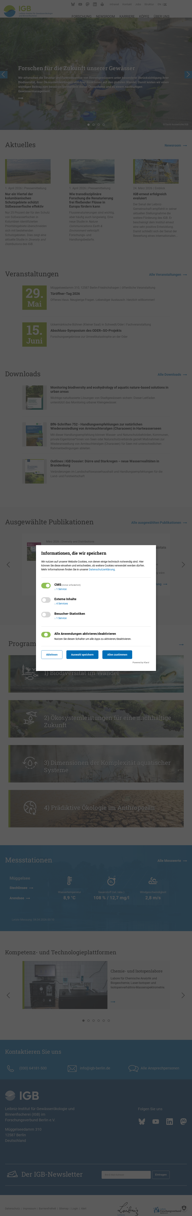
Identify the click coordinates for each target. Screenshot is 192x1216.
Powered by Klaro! (141, 662)
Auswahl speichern (82, 654)
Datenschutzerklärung (102, 569)
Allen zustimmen (118, 654)
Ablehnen (52, 654)
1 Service (60, 589)
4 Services (61, 604)
